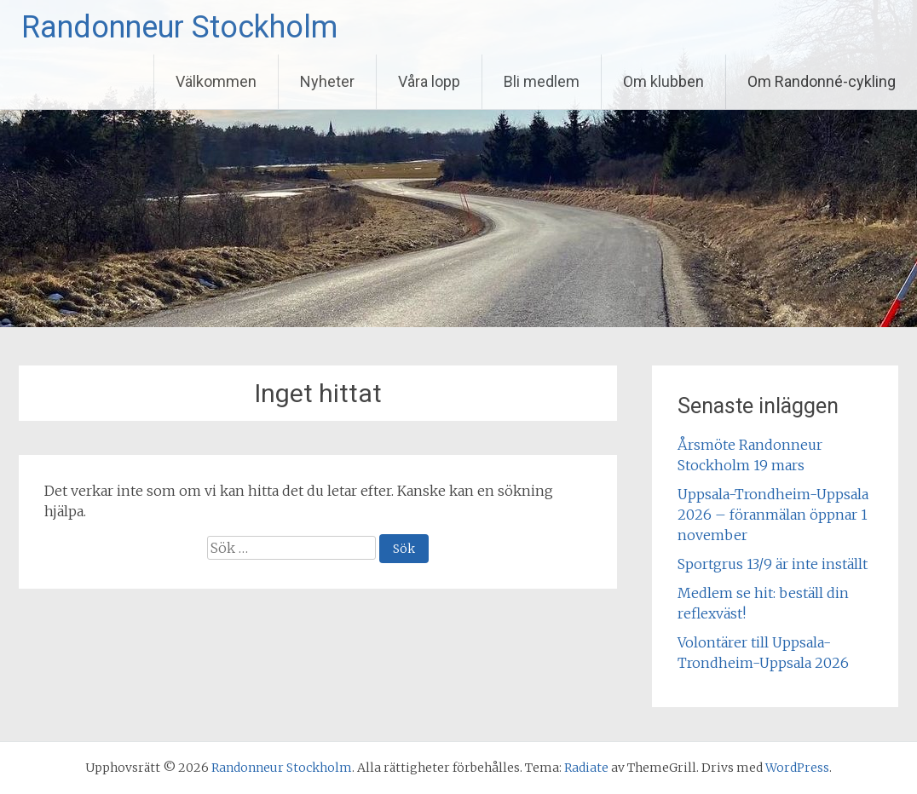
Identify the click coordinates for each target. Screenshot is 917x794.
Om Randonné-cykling (821, 81)
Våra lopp (429, 81)
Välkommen (216, 81)
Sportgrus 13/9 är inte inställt (773, 563)
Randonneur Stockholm (179, 27)
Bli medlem (542, 81)
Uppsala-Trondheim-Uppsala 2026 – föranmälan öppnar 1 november (773, 515)
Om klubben (663, 81)
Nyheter (327, 81)
